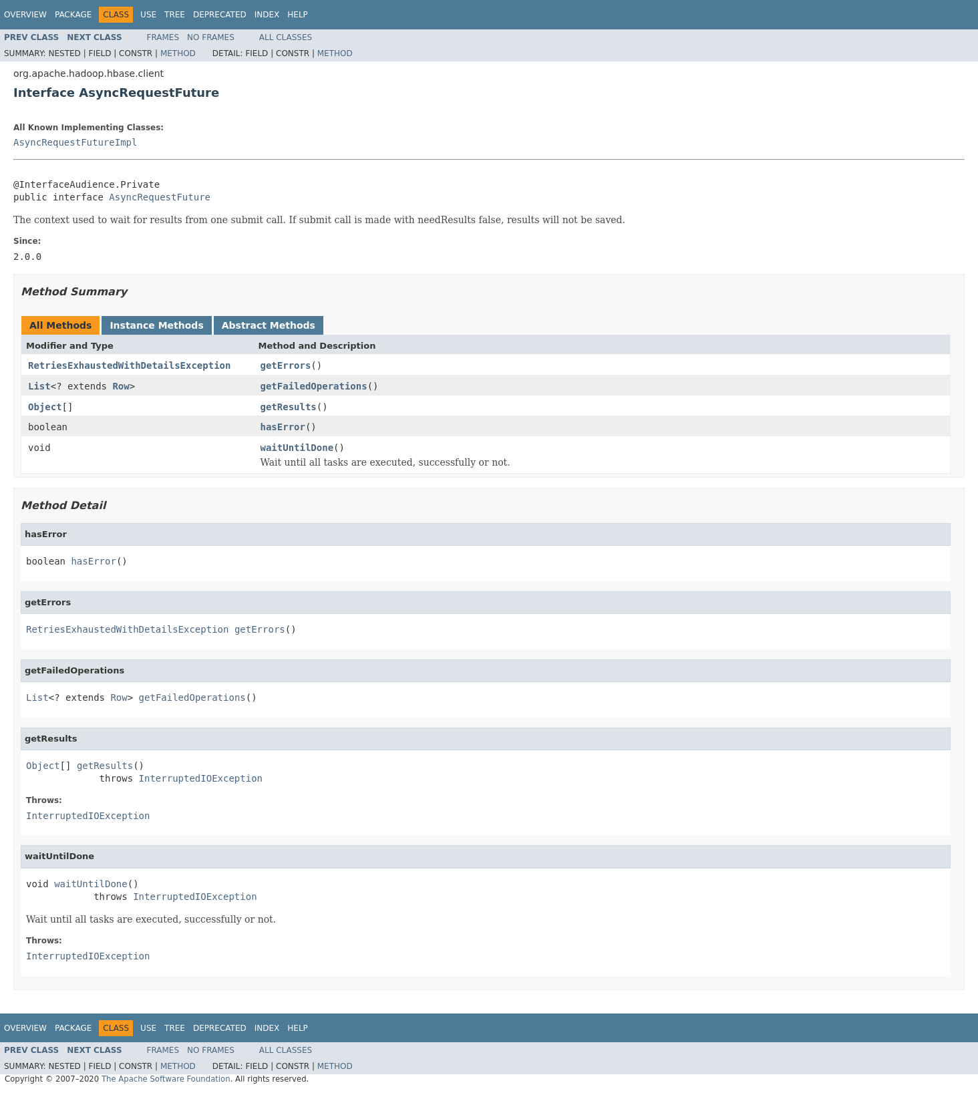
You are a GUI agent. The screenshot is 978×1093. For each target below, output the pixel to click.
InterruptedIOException (201, 778)
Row (120, 386)
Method (178, 53)
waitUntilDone (297, 447)
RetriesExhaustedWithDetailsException (129, 365)
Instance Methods (156, 325)
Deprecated (220, 14)
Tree (174, 14)
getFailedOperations (314, 386)
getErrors (286, 365)
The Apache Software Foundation (166, 1079)
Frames (163, 37)
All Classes (285, 37)
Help (297, 14)
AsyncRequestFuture (159, 197)
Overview (25, 14)
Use (148, 14)
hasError (283, 427)
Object (45, 407)
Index (267, 14)
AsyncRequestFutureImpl (75, 142)
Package (73, 14)
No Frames (210, 37)
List (39, 386)
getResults (289, 407)
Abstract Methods (268, 325)
